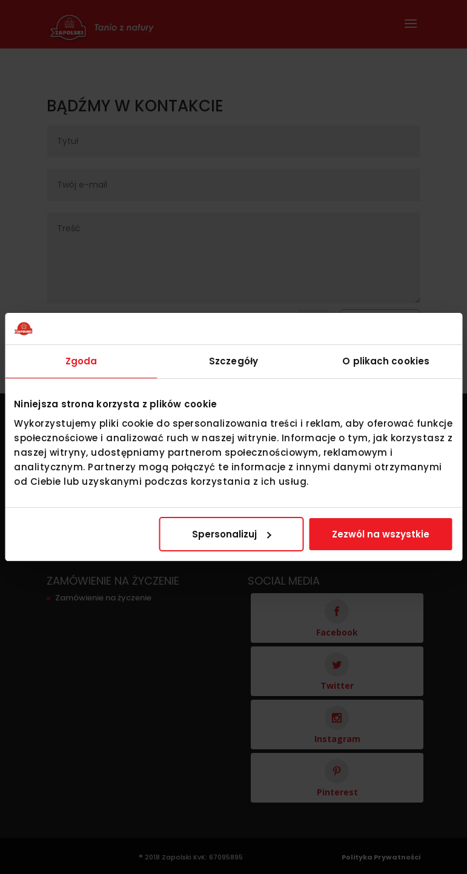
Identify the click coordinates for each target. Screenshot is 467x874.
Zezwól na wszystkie (380, 534)
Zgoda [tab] (81, 361)
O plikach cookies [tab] (385, 361)
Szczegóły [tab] (233, 361)
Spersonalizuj (231, 534)
